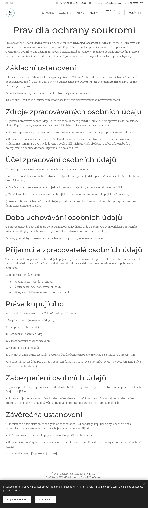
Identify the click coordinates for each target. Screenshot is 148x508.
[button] (113, 13)
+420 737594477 (135, 3)
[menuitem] (47, 13)
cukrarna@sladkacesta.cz (109, 3)
